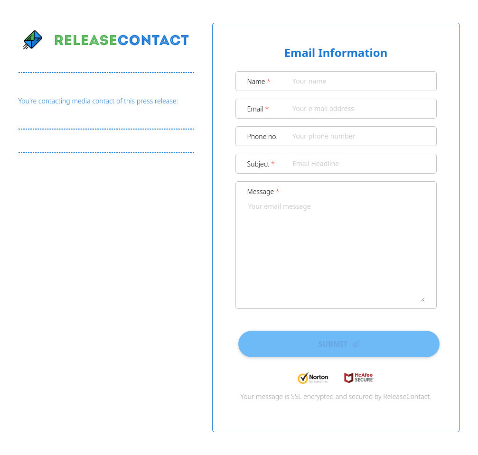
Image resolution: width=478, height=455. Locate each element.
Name (259, 81)
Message (263, 191)
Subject (261, 163)
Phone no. (262, 136)
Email (258, 108)
